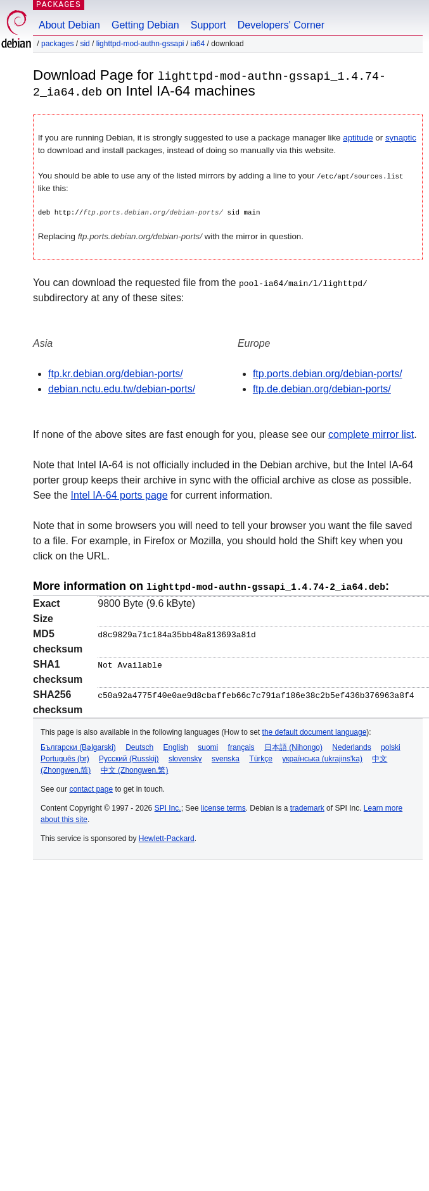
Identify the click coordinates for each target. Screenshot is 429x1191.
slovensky (185, 756)
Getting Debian (145, 25)
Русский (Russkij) (129, 756)
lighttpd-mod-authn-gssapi (140, 43)
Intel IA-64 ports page (119, 494)
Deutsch (139, 745)
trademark (307, 806)
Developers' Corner (281, 25)
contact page (91, 787)
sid (84, 43)
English (175, 745)
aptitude (358, 137)
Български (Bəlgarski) (78, 745)
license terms (223, 806)
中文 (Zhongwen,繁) (135, 768)
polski (390, 745)
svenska (226, 756)
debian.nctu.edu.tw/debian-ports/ (121, 388)
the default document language (314, 730)
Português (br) (65, 756)
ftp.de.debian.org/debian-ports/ (322, 388)
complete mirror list (371, 433)
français (241, 745)
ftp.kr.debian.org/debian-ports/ (115, 373)
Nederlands (351, 745)
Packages (57, 43)
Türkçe (260, 756)
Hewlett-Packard (167, 836)
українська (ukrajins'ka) (322, 756)
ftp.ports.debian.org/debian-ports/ (327, 373)
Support (208, 25)
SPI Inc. (168, 806)
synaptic (400, 137)
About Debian (69, 25)
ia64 (198, 43)
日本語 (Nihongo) (293, 745)
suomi (208, 745)
